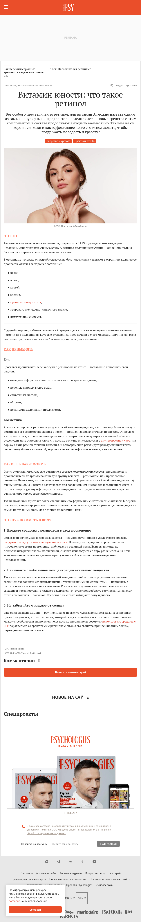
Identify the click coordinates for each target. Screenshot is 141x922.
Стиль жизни (10, 85)
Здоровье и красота (58, 141)
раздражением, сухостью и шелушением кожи (36, 542)
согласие (14, 901)
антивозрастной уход (115, 440)
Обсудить (117, 85)
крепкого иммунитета (25, 302)
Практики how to (85, 141)
